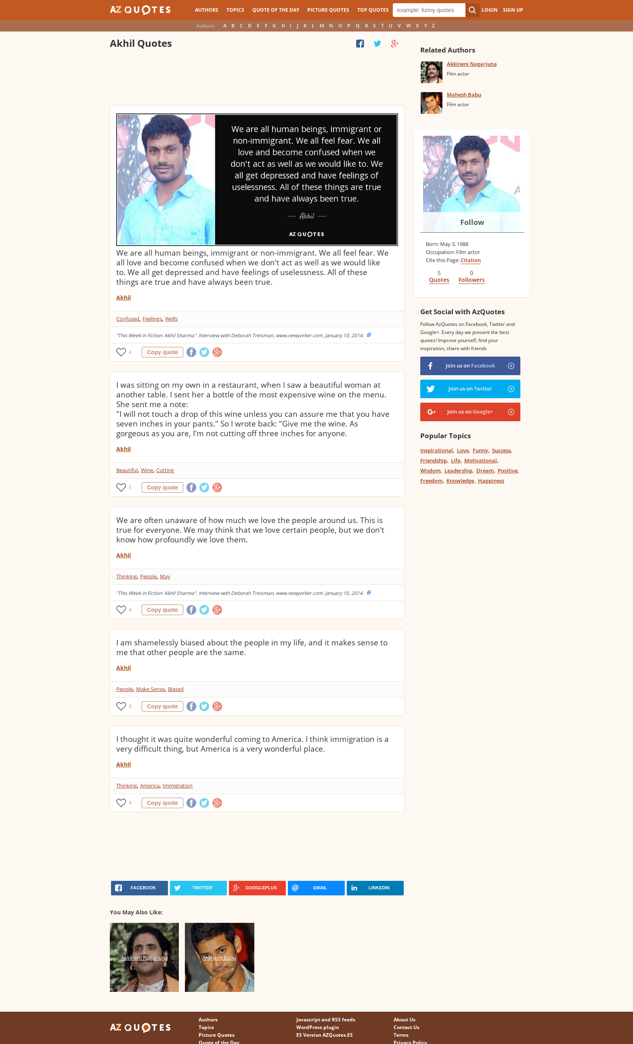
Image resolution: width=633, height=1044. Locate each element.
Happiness (491, 480)
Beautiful (127, 470)
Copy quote (162, 352)
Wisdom (430, 470)
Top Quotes (373, 9)
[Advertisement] (257, 79)
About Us (404, 1019)
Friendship (433, 460)
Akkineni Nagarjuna (472, 63)
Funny (480, 450)
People (148, 576)
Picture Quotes (328, 9)
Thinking (126, 576)
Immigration (178, 785)
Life (455, 460)
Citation (471, 260)
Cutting (165, 470)
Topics (235, 9)
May (165, 576)
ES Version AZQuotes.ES (324, 1034)
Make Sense (150, 689)
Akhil (123, 297)
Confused (127, 318)
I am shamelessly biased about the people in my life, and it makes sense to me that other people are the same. (252, 647)
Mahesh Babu (464, 94)
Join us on (470, 365)
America (149, 785)
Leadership (458, 470)
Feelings (152, 318)
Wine (147, 470)
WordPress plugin (317, 1027)
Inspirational (436, 450)
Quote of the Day (275, 9)
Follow (472, 222)
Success (501, 450)
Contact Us (406, 1027)
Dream (485, 470)
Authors (206, 9)
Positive (508, 470)
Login (490, 9)
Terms (401, 1034)
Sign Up (513, 9)
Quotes (439, 280)
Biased (176, 689)
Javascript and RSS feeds (325, 1019)
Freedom (431, 480)
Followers (472, 280)
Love (463, 450)
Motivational (480, 460)
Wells (171, 318)
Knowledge (460, 480)
